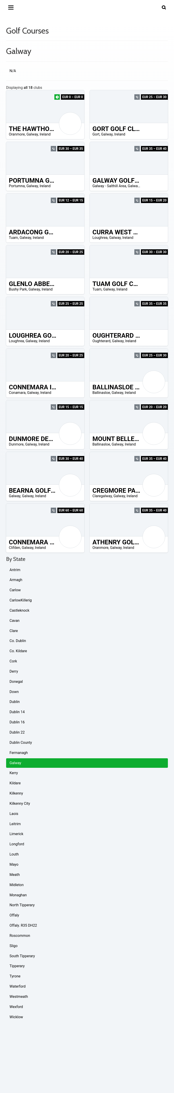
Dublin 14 (17, 712)
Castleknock (19, 610)
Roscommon (20, 935)
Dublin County (21, 742)
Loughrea (100, 237)
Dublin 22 (17, 732)
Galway (32, 134)
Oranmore (17, 134)
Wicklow (16, 1017)
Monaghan (18, 895)
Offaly (14, 915)
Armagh (16, 580)
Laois (14, 814)
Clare (14, 631)
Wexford (16, 1007)
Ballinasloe (101, 392)
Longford (17, 844)
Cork (13, 661)
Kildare (15, 783)
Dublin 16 (17, 722)
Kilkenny (16, 793)
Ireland (45, 134)
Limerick (16, 834)
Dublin (15, 702)
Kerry (14, 773)
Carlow (15, 590)
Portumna (17, 186)
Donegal (16, 681)
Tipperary (17, 966)
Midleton (17, 885)
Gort (95, 134)
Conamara (17, 392)
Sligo (13, 946)
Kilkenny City (20, 803)
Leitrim (15, 824)
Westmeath (19, 996)
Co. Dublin (18, 641)
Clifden (14, 547)
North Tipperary (22, 905)
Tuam (13, 237)
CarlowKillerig (21, 600)
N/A (13, 71)
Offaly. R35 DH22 (23, 925)
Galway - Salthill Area (109, 186)
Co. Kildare (18, 651)
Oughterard (101, 341)
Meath (15, 874)
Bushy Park (18, 289)
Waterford (18, 986)
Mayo (14, 864)
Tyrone (15, 976)
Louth (14, 854)
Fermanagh (19, 753)
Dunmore (16, 444)
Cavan (14, 620)
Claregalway (102, 496)
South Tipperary (22, 956)
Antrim (15, 570)
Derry (14, 671)
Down (14, 692)
